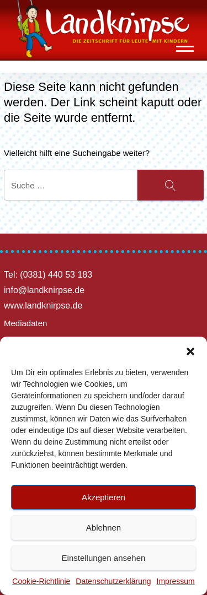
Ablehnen (103, 527)
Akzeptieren (103, 497)
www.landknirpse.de (43, 305)
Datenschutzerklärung (113, 581)
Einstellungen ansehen (104, 557)
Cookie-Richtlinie (41, 581)
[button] (190, 350)
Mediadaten (25, 323)
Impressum (176, 581)
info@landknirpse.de (44, 290)
